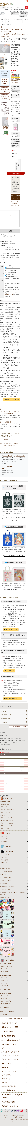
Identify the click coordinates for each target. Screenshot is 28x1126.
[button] (1, 126)
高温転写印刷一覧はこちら (14, 589)
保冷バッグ (19, 19)
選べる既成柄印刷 (8, 1036)
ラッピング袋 (8, 20)
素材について (4, 874)
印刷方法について (8, 1068)
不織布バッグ (14, 20)
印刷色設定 (15, 133)
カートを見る (24, 13)
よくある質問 (15, 9)
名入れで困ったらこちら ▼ (14, 1019)
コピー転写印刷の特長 (14, 527)
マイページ (8, 9)
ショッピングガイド (16, 11)
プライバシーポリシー (6, 889)
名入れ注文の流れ (20, 456)
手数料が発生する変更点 (9, 1059)
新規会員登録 (23, 16)
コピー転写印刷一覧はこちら (14, 556)
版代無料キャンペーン (9, 1106)
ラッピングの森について (7, 871)
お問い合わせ (24, 11)
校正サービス (6, 1063)
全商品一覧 (8, 422)
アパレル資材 (2, 20)
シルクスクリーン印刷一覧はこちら (14, 518)
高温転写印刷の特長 (14, 562)
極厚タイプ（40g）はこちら (12, 399)
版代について (5, 1048)
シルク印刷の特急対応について (13, 698)
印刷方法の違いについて (11, 629)
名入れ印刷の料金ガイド (10, 1040)
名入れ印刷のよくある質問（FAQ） (11, 1096)
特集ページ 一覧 (4, 897)
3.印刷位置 (14, 118)
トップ (3, 27)
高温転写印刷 (5, 1079)
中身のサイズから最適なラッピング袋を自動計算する (13, 275)
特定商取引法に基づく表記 (7, 886)
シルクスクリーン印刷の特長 (14, 487)
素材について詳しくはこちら (13, 268)
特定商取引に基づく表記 (18, 1115)
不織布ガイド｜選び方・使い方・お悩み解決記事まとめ (12, 893)
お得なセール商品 (5, 868)
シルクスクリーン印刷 (8, 1071)
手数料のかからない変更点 (10, 1055)
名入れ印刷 (25, 19)
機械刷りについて (7, 1082)
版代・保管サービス (9, 1044)
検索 (26, 7)
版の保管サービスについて (10, 1052)
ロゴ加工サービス (8, 1031)
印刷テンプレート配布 (9, 1027)
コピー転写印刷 (6, 1075)
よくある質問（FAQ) (5, 877)
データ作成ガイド (7, 456)
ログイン (2, 13)
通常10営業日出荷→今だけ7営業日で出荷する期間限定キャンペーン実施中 (15, 78)
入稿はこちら (15, 13)
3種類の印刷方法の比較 (9, 1086)
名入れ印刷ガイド (23, 9)
